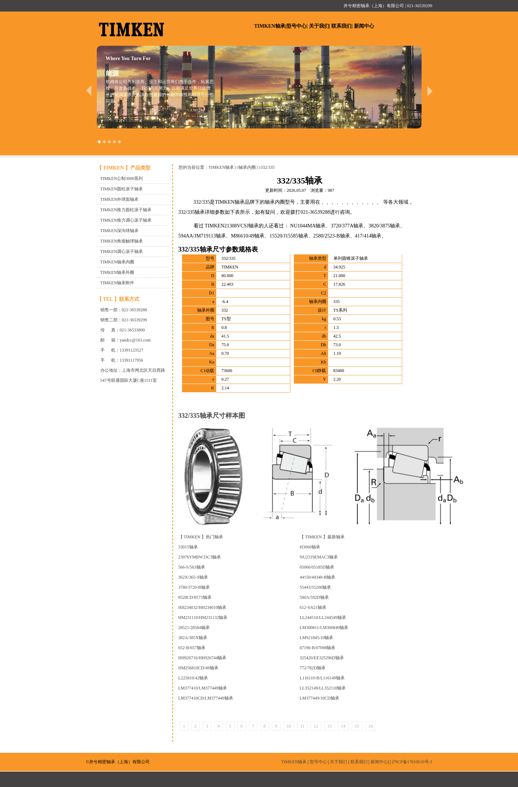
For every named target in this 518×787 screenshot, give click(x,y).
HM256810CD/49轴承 (198, 667)
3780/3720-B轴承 (194, 587)
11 (302, 726)
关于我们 (319, 26)
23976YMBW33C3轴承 (199, 557)
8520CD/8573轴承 (195, 597)
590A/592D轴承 (314, 597)
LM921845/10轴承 (316, 637)
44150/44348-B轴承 (317, 577)
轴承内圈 (247, 167)
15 (357, 726)
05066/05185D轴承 (317, 567)
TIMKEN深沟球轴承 (119, 230)
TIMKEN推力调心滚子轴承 (126, 220)
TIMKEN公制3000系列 (121, 178)
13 (329, 726)
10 (289, 726)
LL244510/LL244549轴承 (323, 617)
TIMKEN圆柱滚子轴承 (121, 188)
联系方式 (129, 299)
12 (316, 726)
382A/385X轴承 (193, 637)
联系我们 (341, 26)
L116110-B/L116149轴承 (322, 677)
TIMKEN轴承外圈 (117, 272)
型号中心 (296, 26)
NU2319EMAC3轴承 (319, 557)
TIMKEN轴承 (269, 26)
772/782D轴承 (313, 667)
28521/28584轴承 (194, 627)
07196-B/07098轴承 (317, 647)
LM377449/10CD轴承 (319, 698)
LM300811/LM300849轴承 (324, 627)
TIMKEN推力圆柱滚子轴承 (126, 209)
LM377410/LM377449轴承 (202, 688)
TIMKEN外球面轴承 (119, 199)
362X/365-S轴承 (193, 577)
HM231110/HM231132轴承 (203, 617)
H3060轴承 (310, 546)
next (430, 90)
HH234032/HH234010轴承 (202, 607)
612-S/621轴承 (313, 607)
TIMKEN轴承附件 (117, 282)
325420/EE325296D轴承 (322, 657)
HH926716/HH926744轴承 (202, 657)
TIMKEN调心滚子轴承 (121, 251)
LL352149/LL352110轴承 (323, 688)
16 (370, 726)
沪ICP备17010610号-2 (412, 761)
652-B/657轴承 (191, 647)
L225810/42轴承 (193, 677)
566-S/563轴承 (191, 567)
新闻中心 (364, 26)
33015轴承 (188, 546)
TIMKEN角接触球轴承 (121, 241)
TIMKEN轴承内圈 (117, 261)
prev (88, 90)
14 (343, 726)
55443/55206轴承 (315, 587)
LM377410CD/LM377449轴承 (205, 698)
